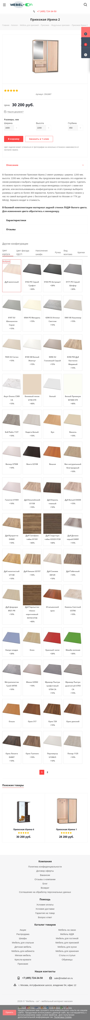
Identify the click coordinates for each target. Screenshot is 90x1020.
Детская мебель (22, 947)
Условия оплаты (45, 904)
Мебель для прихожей (67, 942)
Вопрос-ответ (45, 917)
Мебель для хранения (67, 951)
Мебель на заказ (67, 930)
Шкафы (23, 938)
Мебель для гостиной (67, 938)
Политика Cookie (63, 1017)
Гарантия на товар (45, 913)
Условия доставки (45, 909)
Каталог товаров (45, 924)
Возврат (45, 888)
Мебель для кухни (67, 947)
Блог (45, 883)
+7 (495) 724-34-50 (46, 11)
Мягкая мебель (23, 955)
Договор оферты (45, 871)
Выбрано (6, 261)
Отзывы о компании (45, 879)
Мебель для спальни (23, 942)
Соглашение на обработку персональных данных (45, 892)
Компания (45, 861)
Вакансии (45, 875)
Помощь (45, 899)
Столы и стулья (67, 955)
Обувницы (67, 959)
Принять (9, 1012)
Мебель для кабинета (22, 951)
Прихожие (23, 963)
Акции (23, 930)
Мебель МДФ (67, 934)
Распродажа (22, 934)
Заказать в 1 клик (39, 138)
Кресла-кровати (23, 959)
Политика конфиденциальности (45, 866)
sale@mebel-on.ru (63, 978)
